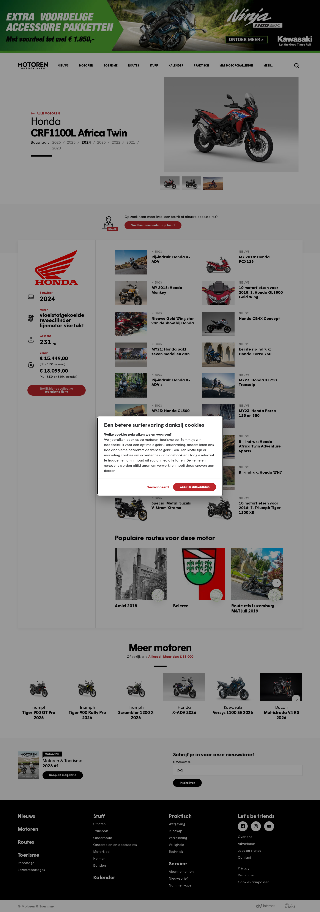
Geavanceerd (158, 487)
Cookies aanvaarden (195, 487)
